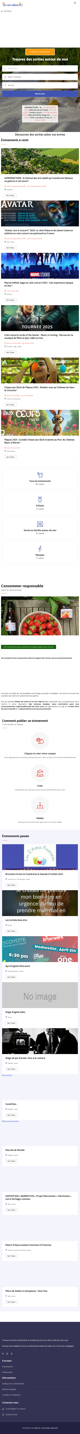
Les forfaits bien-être (16, 920)
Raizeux (10, 190)
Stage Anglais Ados (15, 1012)
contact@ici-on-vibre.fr (16, 1409)
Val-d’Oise (11, 451)
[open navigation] (75, 3)
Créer (40, 785)
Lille (8, 242)
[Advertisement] (40, 30)
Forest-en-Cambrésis (17, 879)
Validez (40, 818)
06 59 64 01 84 (11, 1414)
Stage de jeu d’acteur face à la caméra (25, 1058)
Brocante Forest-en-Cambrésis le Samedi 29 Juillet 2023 (34, 874)
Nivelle (10, 1063)
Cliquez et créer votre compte (40, 753)
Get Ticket (10, 195)
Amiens (10, 346)
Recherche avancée (40, 101)
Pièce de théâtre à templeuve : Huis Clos (26, 1291)
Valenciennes (13, 971)
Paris (12, 242)
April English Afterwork (17, 966)
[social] (3, 1354)
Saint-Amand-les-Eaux (17, 1250)
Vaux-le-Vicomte (13, 399)
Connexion (6, 11)
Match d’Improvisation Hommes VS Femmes (28, 1245)
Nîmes (9, 294)
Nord (28, 879)
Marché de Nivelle (15, 1150)
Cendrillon (10, 1104)
